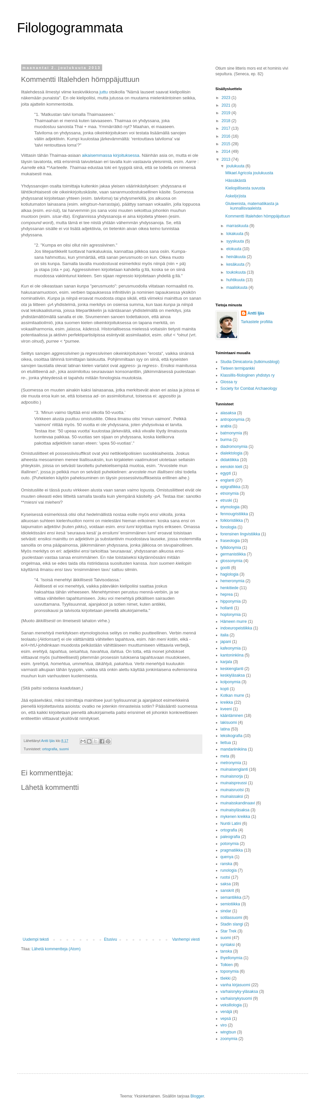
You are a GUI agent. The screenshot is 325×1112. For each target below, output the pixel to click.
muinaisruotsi (232, 790)
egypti (226, 473)
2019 (226, 113)
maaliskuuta (237, 287)
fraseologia (230, 540)
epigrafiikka (231, 487)
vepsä (226, 1018)
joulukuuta (235, 166)
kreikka (227, 702)
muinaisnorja (232, 776)
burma (226, 439)
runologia (229, 870)
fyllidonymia (231, 547)
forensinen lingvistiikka (240, 534)
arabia (226, 426)
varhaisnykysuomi (236, 998)
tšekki (226, 978)
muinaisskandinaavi (238, 803)
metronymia (231, 762)
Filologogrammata (70, 27)
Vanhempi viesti (186, 939)
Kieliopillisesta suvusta (245, 188)
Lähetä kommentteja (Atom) (56, 949)
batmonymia (231, 433)
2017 (226, 128)
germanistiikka (233, 554)
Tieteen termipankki (238, 368)
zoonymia (229, 1038)
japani (226, 641)
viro (224, 1025)
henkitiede (230, 588)
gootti (225, 567)
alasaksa (228, 413)
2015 (226, 144)
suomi (64, 749)
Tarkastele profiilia (257, 322)
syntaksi (228, 944)
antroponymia (233, 419)
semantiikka (231, 897)
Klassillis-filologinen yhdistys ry (248, 375)
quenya (227, 857)
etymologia (230, 507)
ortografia (50, 749)
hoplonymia (231, 614)
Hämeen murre (234, 621)
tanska (226, 951)
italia (225, 635)
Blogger (197, 1096)
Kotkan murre (232, 695)
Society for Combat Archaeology (249, 388)
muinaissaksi (232, 796)
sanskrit (227, 890)
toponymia (230, 971)
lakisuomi (229, 722)
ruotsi (225, 877)
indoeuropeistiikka (236, 628)
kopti (225, 689)
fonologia (229, 527)
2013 (226, 159)
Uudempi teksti (36, 939)
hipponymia (231, 601)
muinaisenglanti (234, 769)
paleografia (230, 836)
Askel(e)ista (235, 196)
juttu (104, 91)
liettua (226, 742)
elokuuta (234, 249)
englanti (227, 480)
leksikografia (232, 735)
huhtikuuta (236, 280)
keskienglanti (232, 668)
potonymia (230, 843)
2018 (226, 120)
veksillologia (231, 1005)
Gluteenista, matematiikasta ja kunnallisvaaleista (251, 206)
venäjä (226, 1011)
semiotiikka (230, 904)
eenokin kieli (231, 466)
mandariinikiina (234, 749)
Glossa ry (229, 382)
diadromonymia (234, 446)
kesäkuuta (235, 264)
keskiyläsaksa (233, 675)
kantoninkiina (232, 655)
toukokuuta (236, 272)
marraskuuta (237, 225)
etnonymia (230, 493)
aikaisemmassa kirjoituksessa (111, 155)
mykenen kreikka (235, 816)
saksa (226, 884)
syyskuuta (235, 241)
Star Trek (229, 931)
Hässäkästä (235, 180)
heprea (227, 594)
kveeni (226, 709)
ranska (226, 863)
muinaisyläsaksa (235, 810)
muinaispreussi (234, 783)
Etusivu (110, 939)
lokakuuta (235, 233)
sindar (226, 911)
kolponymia (231, 682)
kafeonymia (231, 648)
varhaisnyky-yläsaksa (239, 991)
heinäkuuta (236, 256)
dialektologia (232, 453)
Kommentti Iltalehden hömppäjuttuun (257, 216)
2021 (226, 105)
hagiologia (230, 574)
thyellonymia (232, 958)
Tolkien (227, 964)
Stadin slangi (232, 924)
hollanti (227, 608)
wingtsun (228, 1032)
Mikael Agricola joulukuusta (249, 173)
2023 (226, 97)
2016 (226, 136)
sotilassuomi (231, 917)
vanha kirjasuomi (235, 985)
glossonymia (232, 560)
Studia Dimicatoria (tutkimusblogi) (250, 361)
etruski (226, 500)
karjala (226, 661)
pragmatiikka (232, 850)
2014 (226, 151)
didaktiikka (230, 459)
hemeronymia (233, 581)
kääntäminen (232, 715)
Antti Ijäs (256, 313)
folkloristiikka (232, 520)
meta (225, 756)
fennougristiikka (234, 514)
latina (225, 729)
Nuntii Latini (231, 823)
